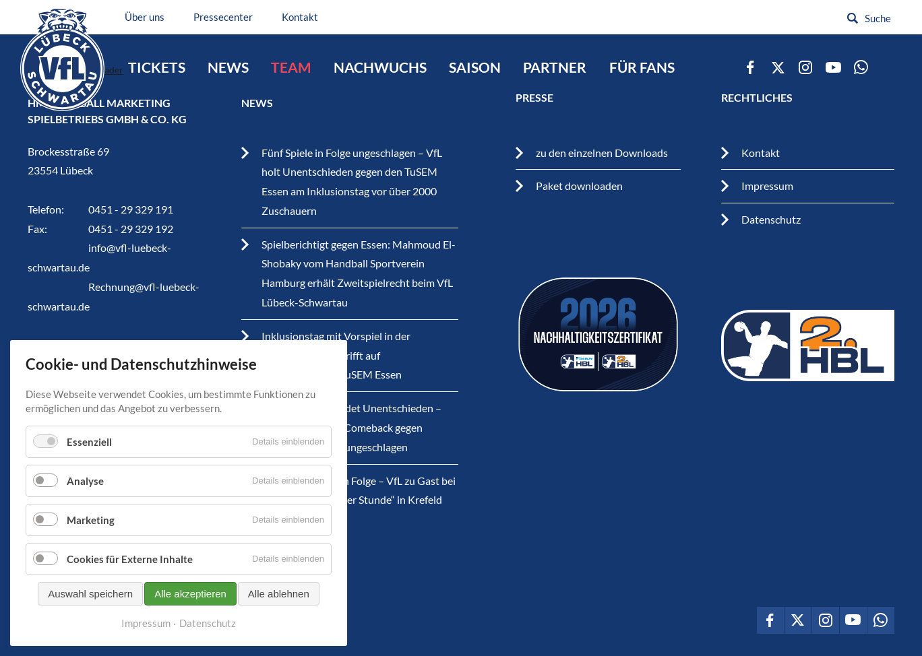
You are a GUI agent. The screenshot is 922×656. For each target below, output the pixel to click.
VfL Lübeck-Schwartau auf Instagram (805, 67)
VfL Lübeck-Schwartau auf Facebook (750, 67)
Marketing (91, 554)
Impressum (767, 185)
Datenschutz (771, 219)
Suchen (852, 18)
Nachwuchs (380, 67)
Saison (475, 67)
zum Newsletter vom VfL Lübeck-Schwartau (888, 67)
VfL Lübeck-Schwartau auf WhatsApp (860, 67)
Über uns (144, 17)
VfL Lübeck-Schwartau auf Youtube (833, 67)
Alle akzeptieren (190, 627)
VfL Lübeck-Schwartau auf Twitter (777, 67)
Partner (554, 67)
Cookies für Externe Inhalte (130, 593)
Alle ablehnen (278, 627)
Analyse (85, 515)
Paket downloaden (579, 185)
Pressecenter (223, 17)
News (228, 67)
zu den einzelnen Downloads (602, 152)
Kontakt (300, 17)
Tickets (156, 67)
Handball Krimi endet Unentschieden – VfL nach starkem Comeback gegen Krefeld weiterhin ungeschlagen (351, 427)
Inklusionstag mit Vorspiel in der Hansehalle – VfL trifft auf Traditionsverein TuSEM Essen (336, 355)
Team (291, 67)
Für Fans (642, 67)
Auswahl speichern (90, 627)
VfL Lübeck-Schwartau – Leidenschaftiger (62, 59)
